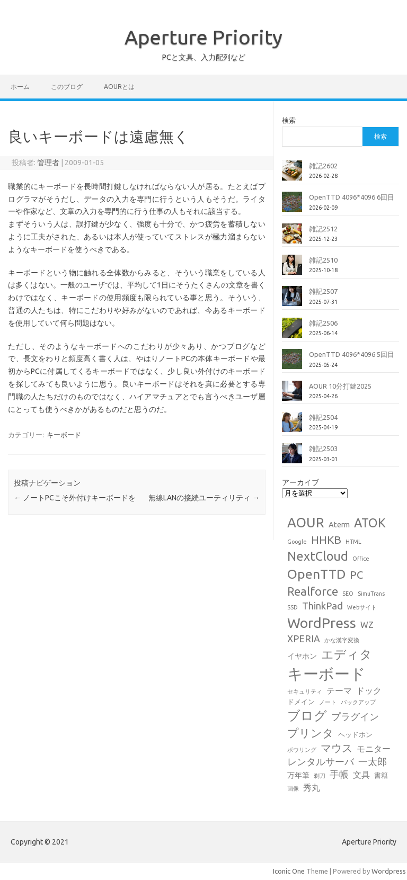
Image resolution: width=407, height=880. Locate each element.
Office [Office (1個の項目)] (360, 558)
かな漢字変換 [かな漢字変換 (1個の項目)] (341, 640)
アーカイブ (300, 482)
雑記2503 (323, 448)
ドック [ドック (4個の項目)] (369, 690)
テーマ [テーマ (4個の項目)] (339, 690)
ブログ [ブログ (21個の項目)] (307, 715)
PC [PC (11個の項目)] (356, 575)
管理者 (48, 162)
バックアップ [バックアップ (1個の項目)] (358, 702)
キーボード (64, 434)
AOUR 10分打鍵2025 (340, 386)
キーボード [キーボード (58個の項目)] (326, 674)
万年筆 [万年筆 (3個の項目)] (298, 775)
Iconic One (289, 871)
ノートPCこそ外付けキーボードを (75, 497)
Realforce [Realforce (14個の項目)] (312, 591)
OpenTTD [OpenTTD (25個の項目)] (316, 574)
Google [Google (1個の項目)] (297, 541)
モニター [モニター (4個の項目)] (374, 748)
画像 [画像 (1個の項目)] (293, 788)
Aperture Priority (203, 37)
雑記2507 (323, 291)
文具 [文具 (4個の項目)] (361, 774)
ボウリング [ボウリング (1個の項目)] (301, 750)
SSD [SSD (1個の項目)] (292, 607)
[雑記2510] (292, 269)
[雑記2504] (292, 426)
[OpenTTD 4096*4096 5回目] (292, 363)
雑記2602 (323, 165)
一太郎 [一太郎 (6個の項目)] (372, 762)
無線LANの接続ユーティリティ (204, 497)
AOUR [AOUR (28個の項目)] (305, 522)
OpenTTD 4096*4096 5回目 (351, 354)
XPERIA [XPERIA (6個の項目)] (303, 639)
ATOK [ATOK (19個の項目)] (370, 522)
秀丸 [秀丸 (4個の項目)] (311, 787)
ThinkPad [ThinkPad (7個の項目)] (322, 605)
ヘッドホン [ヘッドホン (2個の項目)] (355, 734)
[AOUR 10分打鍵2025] (292, 395)
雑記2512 (323, 228)
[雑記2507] (292, 300)
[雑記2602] (292, 174)
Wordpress (388, 871)
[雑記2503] (292, 457)
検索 (289, 120)
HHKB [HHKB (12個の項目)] (326, 539)
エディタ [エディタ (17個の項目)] (346, 654)
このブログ (67, 86)
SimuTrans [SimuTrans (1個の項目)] (371, 593)
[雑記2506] (292, 332)
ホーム (20, 86)
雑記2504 (323, 417)
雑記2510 (323, 260)
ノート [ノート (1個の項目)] (328, 702)
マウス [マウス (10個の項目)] (336, 748)
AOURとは (119, 86)
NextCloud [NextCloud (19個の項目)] (317, 556)
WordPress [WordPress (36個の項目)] (321, 623)
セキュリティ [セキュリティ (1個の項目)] (304, 691)
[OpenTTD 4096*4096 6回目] (292, 206)
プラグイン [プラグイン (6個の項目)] (355, 717)
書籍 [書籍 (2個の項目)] (381, 775)
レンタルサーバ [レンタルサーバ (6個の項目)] (320, 762)
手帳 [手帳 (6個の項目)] (339, 774)
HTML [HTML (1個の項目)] (353, 541)
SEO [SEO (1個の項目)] (347, 593)
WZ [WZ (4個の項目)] (367, 625)
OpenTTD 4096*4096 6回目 (351, 197)
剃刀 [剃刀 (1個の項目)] (319, 776)
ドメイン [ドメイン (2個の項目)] (301, 701)
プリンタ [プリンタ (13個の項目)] (310, 732)
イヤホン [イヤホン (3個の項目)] (302, 656)
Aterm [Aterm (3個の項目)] (339, 524)
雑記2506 (323, 323)
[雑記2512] (292, 237)
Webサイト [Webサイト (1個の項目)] (362, 607)
